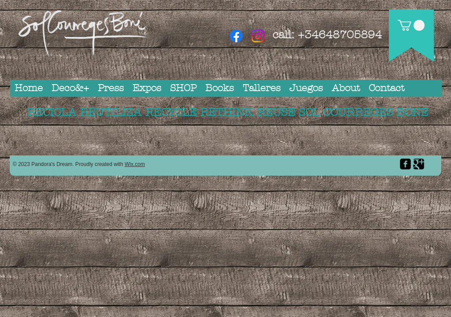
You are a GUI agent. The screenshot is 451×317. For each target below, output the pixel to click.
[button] (411, 25)
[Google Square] (418, 164)
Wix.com (135, 164)
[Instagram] (257, 35)
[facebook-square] (405, 164)
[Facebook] (236, 35)
